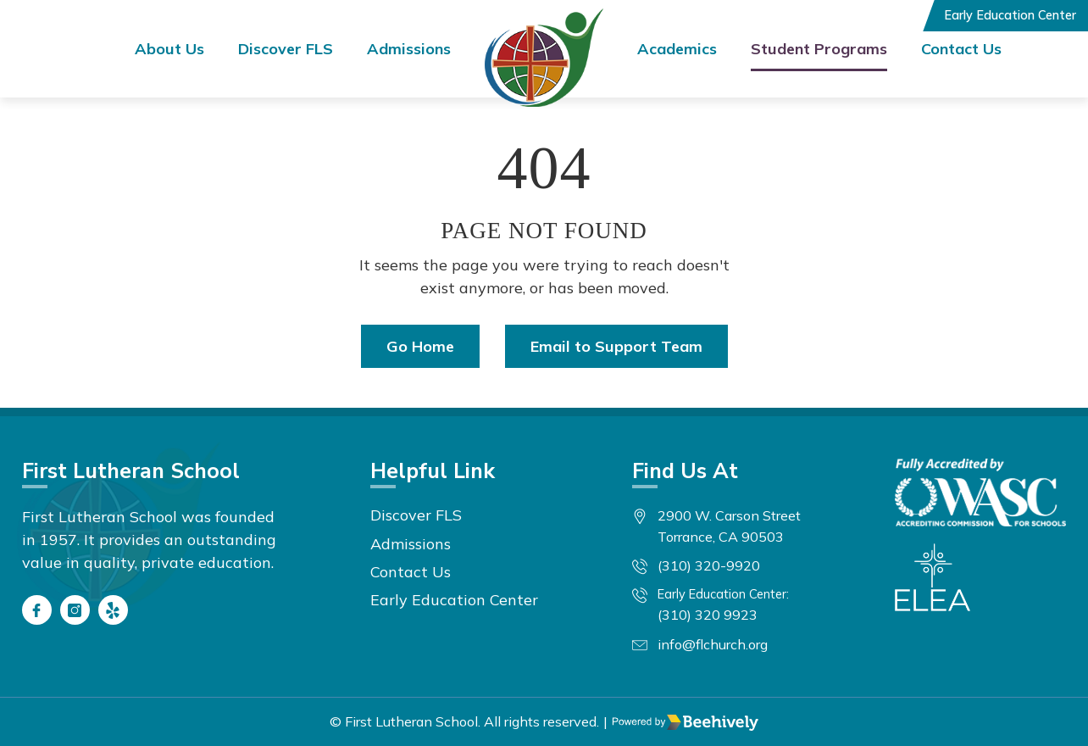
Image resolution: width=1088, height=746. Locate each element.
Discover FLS (285, 48)
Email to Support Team (616, 346)
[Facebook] (37, 610)
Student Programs (819, 48)
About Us (169, 48)
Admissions (409, 48)
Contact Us (961, 48)
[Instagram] (75, 610)
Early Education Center (1010, 15)
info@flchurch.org (713, 644)
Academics (677, 48)
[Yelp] (113, 610)
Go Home (420, 346)
